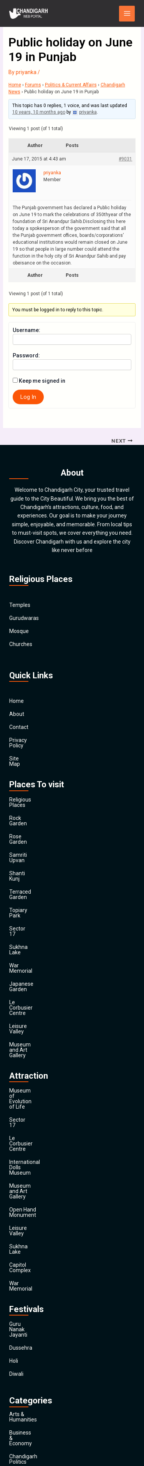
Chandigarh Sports (32, 1265)
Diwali (16, 1186)
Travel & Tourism (29, 1409)
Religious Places (28, 789)
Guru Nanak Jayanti (32, 1147)
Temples (19, 605)
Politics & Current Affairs (71, 85)
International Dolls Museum (42, 1033)
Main (15, 1422)
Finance (18, 1317)
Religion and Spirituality (37, 1370)
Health (17, 1343)
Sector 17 (21, 880)
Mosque (19, 631)
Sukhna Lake (24, 893)
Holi (13, 1173)
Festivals (19, 1396)
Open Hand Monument (36, 1059)
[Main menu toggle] (127, 13)
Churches (20, 644)
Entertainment (27, 1304)
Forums (33, 85)
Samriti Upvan (26, 828)
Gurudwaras (24, 618)
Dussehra (20, 1160)
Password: (26, 355)
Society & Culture (30, 1383)
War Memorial (26, 906)
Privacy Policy (25, 740)
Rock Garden (24, 802)
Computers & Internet (35, 1278)
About (16, 714)
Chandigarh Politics (32, 1252)
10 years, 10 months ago (38, 112)
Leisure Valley (26, 945)
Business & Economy (34, 1239)
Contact (18, 727)
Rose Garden (24, 815)
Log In (28, 396)
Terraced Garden (29, 854)
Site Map (20, 753)
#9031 (125, 159)
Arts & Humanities (31, 1226)
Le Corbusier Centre (33, 932)
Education (21, 1291)
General (18, 1330)
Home (14, 85)
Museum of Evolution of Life (43, 994)
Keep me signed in (42, 381)
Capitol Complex (29, 1098)
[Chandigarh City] (28, 13)
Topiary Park (24, 867)
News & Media (26, 1357)
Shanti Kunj (22, 841)
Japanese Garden (30, 919)
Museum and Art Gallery (38, 958)
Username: (26, 330)
